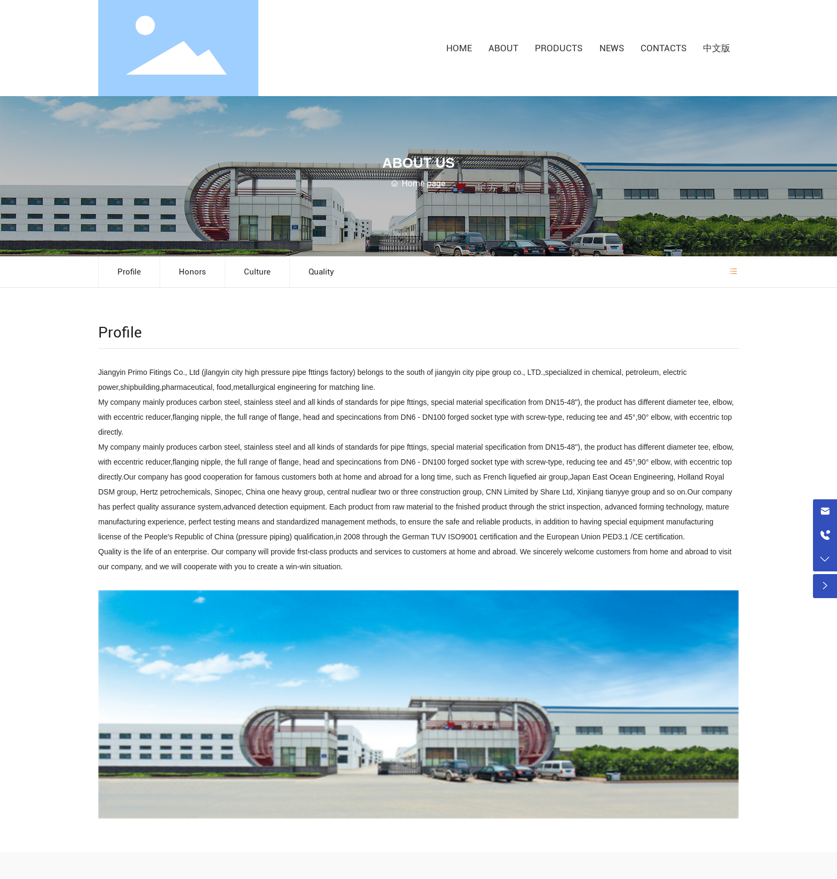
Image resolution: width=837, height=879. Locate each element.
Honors (192, 272)
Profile (129, 272)
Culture (257, 272)
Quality (321, 272)
